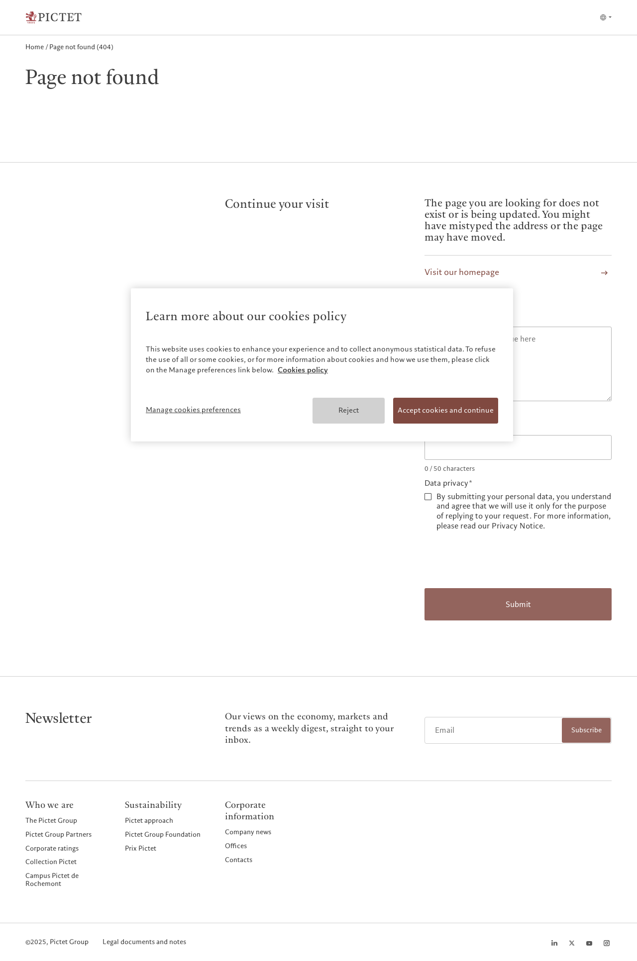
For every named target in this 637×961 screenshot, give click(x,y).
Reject (348, 410)
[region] (322, 364)
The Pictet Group (51, 820)
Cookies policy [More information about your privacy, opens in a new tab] (303, 370)
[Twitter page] (572, 943)
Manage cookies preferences (193, 410)
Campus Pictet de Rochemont (52, 879)
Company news (248, 831)
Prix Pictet (140, 848)
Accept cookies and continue (446, 410)
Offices (236, 845)
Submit (518, 605)
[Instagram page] (607, 943)
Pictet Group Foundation (163, 834)
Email (434, 426)
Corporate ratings (52, 848)
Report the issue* (455, 318)
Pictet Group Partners (58, 834)
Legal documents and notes (144, 942)
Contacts (238, 859)
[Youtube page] (589, 943)
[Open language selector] (605, 17)
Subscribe (586, 730)
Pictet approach (149, 820)
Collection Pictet (51, 861)
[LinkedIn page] (554, 943)
